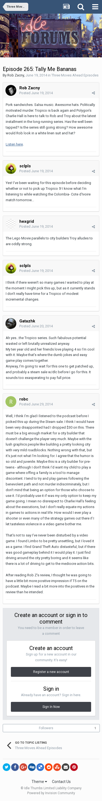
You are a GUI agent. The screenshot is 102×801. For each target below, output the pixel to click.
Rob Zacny (15, 75)
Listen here (14, 144)
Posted (36, 93)
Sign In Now (51, 707)
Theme (39, 781)
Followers (46, 728)
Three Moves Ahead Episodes (74, 75)
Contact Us (61, 781)
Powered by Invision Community (51, 793)
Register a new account (51, 672)
